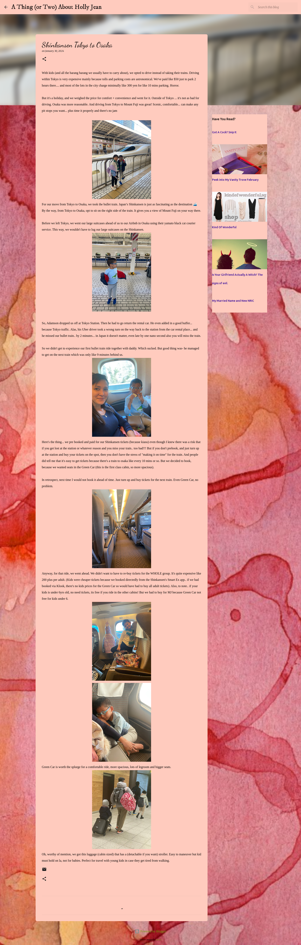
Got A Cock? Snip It (224, 132)
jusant (158, 939)
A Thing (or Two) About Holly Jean (56, 7)
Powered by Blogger (150, 931)
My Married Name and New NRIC (233, 300)
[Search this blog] (277, 7)
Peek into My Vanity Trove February (235, 179)
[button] (44, 59)
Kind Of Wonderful (224, 227)
